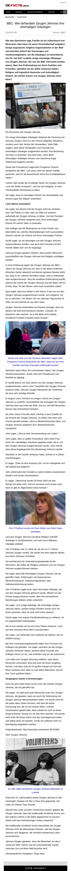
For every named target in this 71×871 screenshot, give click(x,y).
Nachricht (51, 12)
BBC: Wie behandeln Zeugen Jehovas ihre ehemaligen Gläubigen (35, 25)
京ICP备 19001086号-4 (35, 868)
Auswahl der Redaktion (35, 12)
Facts (8, 12)
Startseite (18, 12)
